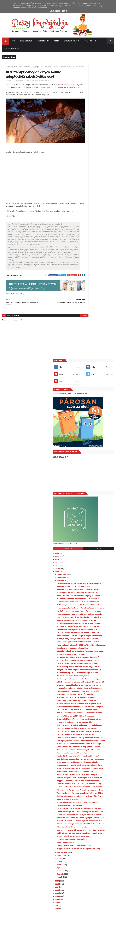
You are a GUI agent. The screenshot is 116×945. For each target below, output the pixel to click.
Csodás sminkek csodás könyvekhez (93, 417)
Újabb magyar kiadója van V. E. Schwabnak (96, 616)
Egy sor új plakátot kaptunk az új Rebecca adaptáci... (97, 672)
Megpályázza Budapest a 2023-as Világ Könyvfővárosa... (97, 412)
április (86, 757)
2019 (84, 770)
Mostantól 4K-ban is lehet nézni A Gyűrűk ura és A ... (97, 591)
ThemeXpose (15, 942)
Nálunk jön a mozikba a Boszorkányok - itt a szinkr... (96, 581)
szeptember (89, 742)
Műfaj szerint (90, 41)
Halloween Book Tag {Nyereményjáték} (92, 317)
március (87, 760)
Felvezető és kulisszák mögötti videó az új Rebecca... (96, 482)
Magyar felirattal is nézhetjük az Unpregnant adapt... (97, 737)
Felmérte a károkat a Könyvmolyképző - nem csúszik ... (98, 641)
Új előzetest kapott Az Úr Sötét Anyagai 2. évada (96, 457)
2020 (84, 300)
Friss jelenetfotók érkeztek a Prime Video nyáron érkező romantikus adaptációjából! (100, 863)
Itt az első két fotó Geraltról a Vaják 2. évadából (96, 664)
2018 (84, 773)
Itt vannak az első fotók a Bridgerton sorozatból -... (95, 477)
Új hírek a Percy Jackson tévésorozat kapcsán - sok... (96, 506)
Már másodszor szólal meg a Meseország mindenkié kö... (96, 611)
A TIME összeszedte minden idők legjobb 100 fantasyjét (97, 472)
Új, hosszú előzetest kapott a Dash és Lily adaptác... (98, 382)
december (88, 302)
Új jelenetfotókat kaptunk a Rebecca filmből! (95, 496)
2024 (84, 287)
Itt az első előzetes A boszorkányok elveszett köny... (98, 531)
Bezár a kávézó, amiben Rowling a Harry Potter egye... (97, 561)
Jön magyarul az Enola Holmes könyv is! (96, 732)
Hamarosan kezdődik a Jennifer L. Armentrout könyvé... (97, 521)
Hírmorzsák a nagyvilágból (31, 67)
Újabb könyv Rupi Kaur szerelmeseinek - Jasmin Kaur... (98, 714)
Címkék (105, 277)
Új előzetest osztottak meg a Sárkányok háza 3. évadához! (100, 853)
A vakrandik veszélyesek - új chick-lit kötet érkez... (98, 342)
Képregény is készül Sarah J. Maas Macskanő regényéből (97, 566)
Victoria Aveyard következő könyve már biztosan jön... (95, 626)
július (85, 748)
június (86, 751)
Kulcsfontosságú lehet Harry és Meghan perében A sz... (96, 677)
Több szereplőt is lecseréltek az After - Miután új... (97, 487)
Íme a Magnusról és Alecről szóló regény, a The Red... (97, 332)
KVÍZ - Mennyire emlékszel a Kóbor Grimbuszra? (98, 546)
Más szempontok (11, 48)
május (86, 754)
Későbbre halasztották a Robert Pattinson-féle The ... (97, 656)
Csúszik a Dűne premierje (94, 660)
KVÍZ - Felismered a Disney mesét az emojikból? (97, 516)
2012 (84, 792)
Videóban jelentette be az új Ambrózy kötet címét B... (95, 651)
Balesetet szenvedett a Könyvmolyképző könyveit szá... (97, 687)
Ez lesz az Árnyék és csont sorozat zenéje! (97, 536)
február (87, 763)
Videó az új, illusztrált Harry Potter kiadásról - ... (98, 501)
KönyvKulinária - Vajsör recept (96, 668)
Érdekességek (26, 41)
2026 (84, 281)
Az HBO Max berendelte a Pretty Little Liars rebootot (97, 682)
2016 (84, 779)
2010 (84, 798)
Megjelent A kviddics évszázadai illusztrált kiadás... (97, 631)
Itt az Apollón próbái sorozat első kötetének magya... (97, 377)
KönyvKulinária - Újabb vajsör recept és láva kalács (96, 312)
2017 (84, 776)
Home (8, 67)
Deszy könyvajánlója (89, 894)
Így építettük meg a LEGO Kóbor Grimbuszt (97, 526)
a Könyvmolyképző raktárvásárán (25, 93)
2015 (84, 782)
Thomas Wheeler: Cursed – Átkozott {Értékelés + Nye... (95, 636)
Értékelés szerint (71, 41)
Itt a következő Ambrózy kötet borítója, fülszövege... (96, 571)
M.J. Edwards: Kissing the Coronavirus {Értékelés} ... (95, 432)
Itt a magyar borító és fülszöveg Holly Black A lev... (97, 327)
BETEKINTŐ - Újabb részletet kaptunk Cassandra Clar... (95, 692)
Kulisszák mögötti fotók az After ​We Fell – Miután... (97, 407)
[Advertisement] (96, 203)
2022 (84, 293)
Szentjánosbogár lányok (15, 91)
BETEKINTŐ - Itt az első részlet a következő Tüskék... (96, 437)
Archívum (88, 277)
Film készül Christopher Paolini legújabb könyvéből (96, 576)
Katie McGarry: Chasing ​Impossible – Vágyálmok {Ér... (98, 442)
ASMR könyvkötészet (92, 728)
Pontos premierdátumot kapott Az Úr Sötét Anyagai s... (98, 511)
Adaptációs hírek (16, 67)
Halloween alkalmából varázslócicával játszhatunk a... (97, 322)
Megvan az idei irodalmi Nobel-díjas (96, 586)
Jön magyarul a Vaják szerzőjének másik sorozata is (98, 362)
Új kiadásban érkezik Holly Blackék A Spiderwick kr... (98, 337)
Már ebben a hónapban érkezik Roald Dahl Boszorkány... (96, 697)
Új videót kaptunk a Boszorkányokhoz (91, 462)
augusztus (88, 745)
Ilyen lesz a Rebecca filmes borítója (94, 724)
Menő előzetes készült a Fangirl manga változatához (96, 397)
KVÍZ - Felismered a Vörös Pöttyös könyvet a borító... (97, 367)
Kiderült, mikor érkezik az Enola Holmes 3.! (101, 871)
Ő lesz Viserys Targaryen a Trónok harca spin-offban (98, 646)
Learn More (55, 11)
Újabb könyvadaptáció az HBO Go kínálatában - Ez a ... (97, 347)
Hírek (13, 41)
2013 (84, 789)
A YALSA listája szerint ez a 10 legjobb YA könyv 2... (95, 372)
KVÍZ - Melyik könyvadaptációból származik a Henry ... (97, 551)
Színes (56, 41)
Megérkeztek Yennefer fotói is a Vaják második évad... (97, 606)
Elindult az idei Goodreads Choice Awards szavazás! (97, 357)
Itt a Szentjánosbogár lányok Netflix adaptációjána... (95, 467)
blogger (71, 324)
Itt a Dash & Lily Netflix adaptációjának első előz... (95, 601)
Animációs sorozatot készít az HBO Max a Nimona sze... (98, 596)
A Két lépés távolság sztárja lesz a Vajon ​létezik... (97, 387)
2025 (84, 284)
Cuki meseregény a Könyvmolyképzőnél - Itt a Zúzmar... (95, 708)
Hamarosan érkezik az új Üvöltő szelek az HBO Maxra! (101, 880)
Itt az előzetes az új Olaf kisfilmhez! (93, 427)
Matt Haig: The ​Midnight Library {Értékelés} (96, 492)
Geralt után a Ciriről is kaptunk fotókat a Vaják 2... (96, 621)
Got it (64, 11)
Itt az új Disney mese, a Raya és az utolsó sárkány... (97, 402)
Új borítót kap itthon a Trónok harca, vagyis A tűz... (96, 447)
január (86, 766)
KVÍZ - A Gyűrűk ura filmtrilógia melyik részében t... (96, 392)
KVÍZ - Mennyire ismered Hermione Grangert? (98, 556)
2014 (84, 786)
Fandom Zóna (43, 41)
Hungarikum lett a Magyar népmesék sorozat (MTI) (94, 452)
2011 (83, 795)
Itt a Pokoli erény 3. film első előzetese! (95, 719)
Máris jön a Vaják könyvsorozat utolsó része (96, 702)
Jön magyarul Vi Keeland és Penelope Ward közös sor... (95, 352)
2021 (84, 296)
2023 (84, 290)
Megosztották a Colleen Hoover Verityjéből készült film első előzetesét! (101, 845)
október (87, 308)
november (88, 305)
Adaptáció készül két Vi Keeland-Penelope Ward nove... (97, 422)
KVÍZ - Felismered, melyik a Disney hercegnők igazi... (98, 541)
